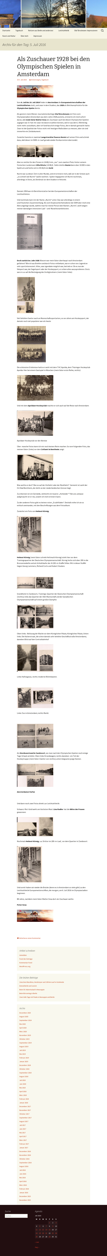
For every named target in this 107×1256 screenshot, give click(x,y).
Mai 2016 (22, 1178)
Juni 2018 (22, 1084)
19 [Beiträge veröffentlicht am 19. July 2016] (40, 1233)
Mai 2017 (22, 1133)
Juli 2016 (22, 1170)
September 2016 (25, 1163)
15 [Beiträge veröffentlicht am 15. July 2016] (49, 1230)
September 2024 (25, 1020)
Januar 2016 (23, 1192)
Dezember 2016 (25, 1151)
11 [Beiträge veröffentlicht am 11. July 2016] (36, 1230)
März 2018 (23, 1095)
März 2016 (23, 1185)
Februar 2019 (24, 1058)
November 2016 (25, 1155)
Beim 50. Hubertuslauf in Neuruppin (31, 990)
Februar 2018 (24, 1099)
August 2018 (23, 1076)
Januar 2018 (23, 1103)
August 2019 (23, 1046)
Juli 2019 (22, 1050)
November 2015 (25, 1200)
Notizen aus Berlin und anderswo (40, 30)
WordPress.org (24, 966)
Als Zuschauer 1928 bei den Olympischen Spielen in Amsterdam (53, 67)
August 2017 (23, 1121)
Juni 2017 (22, 1129)
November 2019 (25, 1035)
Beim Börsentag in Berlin (28, 993)
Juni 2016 (22, 1174)
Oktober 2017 (24, 1114)
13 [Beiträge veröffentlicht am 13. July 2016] (43, 1230)
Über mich (24, 36)
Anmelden (23, 955)
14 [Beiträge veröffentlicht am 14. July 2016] (46, 1230)
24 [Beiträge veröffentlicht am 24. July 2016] (56, 1233)
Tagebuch (19, 30)
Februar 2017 (24, 1144)
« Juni (37, 1242)
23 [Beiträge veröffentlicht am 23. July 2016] (53, 1233)
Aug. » (37, 1247)
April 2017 (22, 1136)
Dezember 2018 (25, 1065)
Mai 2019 (22, 1054)
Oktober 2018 (24, 1069)
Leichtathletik (63, 30)
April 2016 (22, 1181)
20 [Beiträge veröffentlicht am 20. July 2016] (43, 1233)
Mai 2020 (22, 1024)
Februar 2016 (24, 1189)
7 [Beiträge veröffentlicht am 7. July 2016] (46, 1226)
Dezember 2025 (25, 1013)
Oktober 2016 (24, 1159)
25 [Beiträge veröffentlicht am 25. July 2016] (36, 1237)
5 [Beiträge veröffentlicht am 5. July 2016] (39, 1226)
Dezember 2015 (25, 1196)
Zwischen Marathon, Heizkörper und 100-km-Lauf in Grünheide (41, 982)
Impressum (37, 36)
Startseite (6, 30)
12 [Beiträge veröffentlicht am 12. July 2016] (40, 1230)
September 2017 (25, 1118)
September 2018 (25, 1073)
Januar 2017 (23, 1148)
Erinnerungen (36, 80)
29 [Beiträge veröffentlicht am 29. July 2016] (49, 1237)
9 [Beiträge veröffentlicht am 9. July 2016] (52, 1226)
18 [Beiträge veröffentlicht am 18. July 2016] (36, 1233)
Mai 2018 (22, 1088)
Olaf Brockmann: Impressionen (85, 30)
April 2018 (22, 1091)
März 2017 (23, 1140)
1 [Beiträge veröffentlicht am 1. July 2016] (49, 1223)
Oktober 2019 (24, 1039)
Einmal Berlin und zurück (28, 986)
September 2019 (25, 1043)
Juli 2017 (22, 1125)
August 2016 (23, 1166)
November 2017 (25, 1110)
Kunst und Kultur (8, 36)
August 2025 (23, 1016)
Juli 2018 (22, 1080)
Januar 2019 (23, 1061)
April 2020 (22, 1028)
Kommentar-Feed (25, 963)
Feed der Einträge (25, 959)
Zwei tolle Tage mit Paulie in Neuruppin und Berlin (37, 997)
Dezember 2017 (25, 1106)
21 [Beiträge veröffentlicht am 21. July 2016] (46, 1233)
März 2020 (23, 1031)
